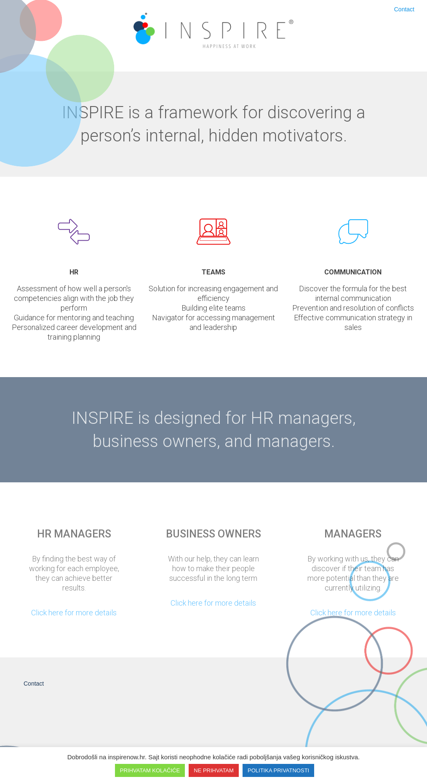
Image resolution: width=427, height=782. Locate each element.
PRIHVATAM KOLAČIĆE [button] (150, 770)
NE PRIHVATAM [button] (214, 770)
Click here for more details (74, 612)
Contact (404, 9)
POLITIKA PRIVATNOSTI (278, 770)
